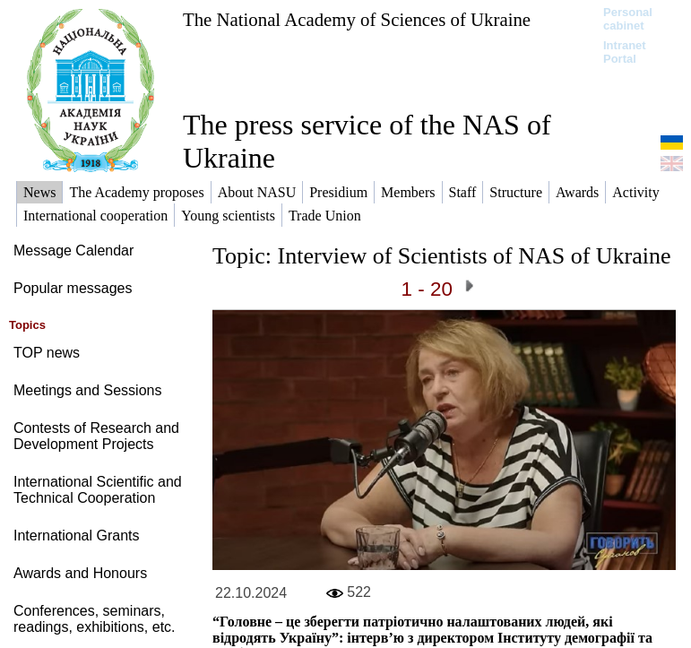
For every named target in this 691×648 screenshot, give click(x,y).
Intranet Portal (624, 52)
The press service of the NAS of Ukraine (367, 141)
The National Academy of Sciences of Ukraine (357, 19)
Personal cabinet (627, 18)
